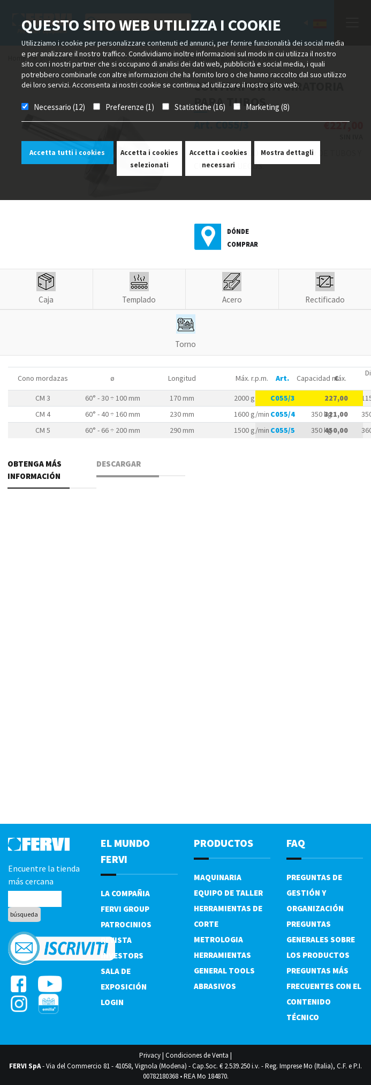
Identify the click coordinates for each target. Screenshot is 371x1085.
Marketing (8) (268, 107)
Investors (122, 955)
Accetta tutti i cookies (67, 152)
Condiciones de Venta (197, 1055)
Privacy (150, 1055)
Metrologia (218, 939)
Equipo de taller (228, 893)
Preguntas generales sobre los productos (320, 939)
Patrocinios (126, 924)
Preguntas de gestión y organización (315, 892)
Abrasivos (215, 986)
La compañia (125, 893)
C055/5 (282, 430)
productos (223, 843)
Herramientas (222, 955)
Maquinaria (217, 877)
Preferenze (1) (129, 107)
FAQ (295, 843)
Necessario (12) (59, 107)
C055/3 (282, 398)
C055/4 (282, 414)
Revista (116, 940)
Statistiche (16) (200, 107)
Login (112, 1002)
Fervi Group (125, 909)
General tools (224, 970)
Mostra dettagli (287, 152)
